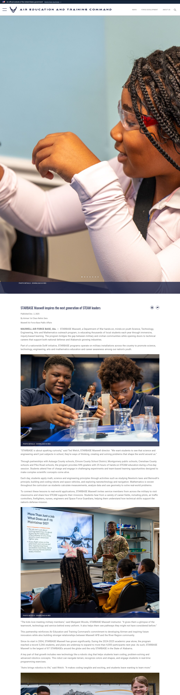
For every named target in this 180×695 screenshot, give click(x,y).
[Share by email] (157, 307)
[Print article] (152, 307)
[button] (53, 2)
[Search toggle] (175, 9)
